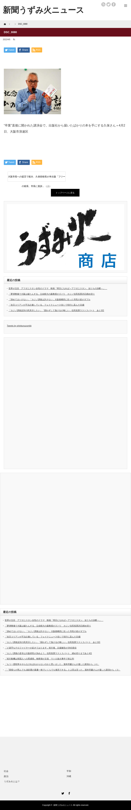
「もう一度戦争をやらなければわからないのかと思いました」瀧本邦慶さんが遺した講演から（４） (52, 664)
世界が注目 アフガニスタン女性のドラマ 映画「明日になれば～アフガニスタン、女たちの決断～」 (58, 288)
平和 (69, 771)
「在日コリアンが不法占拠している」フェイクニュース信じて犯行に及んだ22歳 (46, 305)
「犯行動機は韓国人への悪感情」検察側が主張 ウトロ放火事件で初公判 (39, 658)
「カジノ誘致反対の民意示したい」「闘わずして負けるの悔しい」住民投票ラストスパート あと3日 (56, 310)
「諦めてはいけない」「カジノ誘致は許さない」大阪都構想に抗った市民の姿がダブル (49, 299)
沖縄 (69, 776)
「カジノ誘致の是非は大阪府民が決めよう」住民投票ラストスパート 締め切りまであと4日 (48, 653)
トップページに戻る (65, 193)
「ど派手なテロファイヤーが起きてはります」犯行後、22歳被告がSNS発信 (40, 648)
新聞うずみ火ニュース (62, 805)
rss (103, 4)
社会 (6, 771)
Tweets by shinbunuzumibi (19, 326)
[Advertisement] (65, 706)
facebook (114, 4)
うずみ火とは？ (12, 781)
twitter (108, 4)
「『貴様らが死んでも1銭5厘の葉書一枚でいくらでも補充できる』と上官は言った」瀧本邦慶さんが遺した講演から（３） (62, 670)
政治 (6, 776)
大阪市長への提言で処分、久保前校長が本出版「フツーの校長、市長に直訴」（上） (36, 178)
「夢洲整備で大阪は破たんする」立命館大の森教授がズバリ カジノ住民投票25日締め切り (52, 294)
